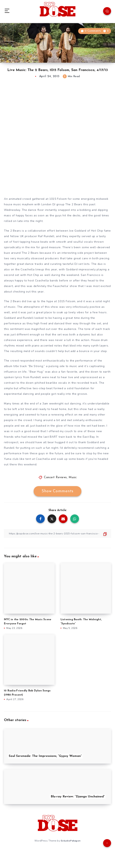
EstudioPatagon (71, 840)
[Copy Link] (57, 533)
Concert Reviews (55, 477)
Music (73, 477)
